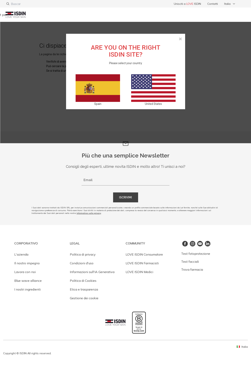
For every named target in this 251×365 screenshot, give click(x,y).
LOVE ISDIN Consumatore (144, 254)
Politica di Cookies (83, 281)
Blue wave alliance (28, 281)
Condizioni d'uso (81, 263)
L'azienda (21, 254)
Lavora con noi (25, 272)
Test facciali (190, 262)
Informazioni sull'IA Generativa (92, 272)
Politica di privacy (83, 254)
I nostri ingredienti (27, 289)
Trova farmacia (192, 269)
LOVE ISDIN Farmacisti (142, 263)
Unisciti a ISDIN (187, 4)
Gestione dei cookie (84, 298)
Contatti (212, 4)
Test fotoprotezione (195, 254)
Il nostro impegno (27, 263)
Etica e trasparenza (84, 289)
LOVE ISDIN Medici (139, 272)
